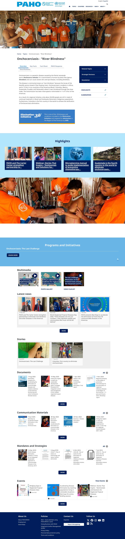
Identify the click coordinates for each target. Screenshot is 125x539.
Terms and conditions (47, 535)
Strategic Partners (88, 74)
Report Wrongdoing (74, 524)
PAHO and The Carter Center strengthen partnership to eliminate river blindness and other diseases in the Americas (32, 316)
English (100, 1)
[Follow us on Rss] (91, 524)
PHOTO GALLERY (47, 289)
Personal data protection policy (50, 533)
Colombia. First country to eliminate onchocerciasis (65, 362)
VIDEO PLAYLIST (69, 289)
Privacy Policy (45, 530)
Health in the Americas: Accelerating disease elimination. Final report (78, 383)
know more (13, 255)
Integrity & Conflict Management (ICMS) (51, 527)
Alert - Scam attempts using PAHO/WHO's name (49, 521)
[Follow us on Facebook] (92, 521)
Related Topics (87, 69)
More (64, 331)
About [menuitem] (102, 6)
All (104, 373)
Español (105, 1)
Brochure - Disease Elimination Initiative (78, 420)
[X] (88, 521)
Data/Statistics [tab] (25, 69)
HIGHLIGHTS (85, 90)
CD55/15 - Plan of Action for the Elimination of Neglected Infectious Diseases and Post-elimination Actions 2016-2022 (101, 458)
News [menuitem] (96, 6)
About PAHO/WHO (23, 520)
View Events (100, 481)
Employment (22, 522)
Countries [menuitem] (81, 6)
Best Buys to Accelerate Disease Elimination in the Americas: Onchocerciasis (33, 422)
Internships (21, 524)
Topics (25, 54)
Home (19, 54)
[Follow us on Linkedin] (103, 521)
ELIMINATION (86, 95)
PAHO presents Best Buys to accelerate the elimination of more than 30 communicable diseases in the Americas (94, 317)
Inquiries (66, 520)
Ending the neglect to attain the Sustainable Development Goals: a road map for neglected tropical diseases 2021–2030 (101, 425)
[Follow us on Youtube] (99, 521)
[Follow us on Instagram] (95, 521)
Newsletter (86, 80)
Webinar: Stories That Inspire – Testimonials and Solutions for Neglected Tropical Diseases (97, 490)
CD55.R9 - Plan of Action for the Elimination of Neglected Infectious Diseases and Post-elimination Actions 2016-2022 (78, 458)
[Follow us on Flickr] (88, 524)
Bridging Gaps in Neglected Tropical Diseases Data (36, 488)
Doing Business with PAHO (49, 524)
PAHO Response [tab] (56, 66)
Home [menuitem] (69, 7)
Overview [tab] (23, 66)
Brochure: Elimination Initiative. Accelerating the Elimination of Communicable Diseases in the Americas (55, 425)
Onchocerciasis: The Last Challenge (31, 361)
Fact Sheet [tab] (44, 66)
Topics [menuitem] (74, 6)
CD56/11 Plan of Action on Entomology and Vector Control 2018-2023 (55, 455)
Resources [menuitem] (89, 6)
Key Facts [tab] (33, 66)
